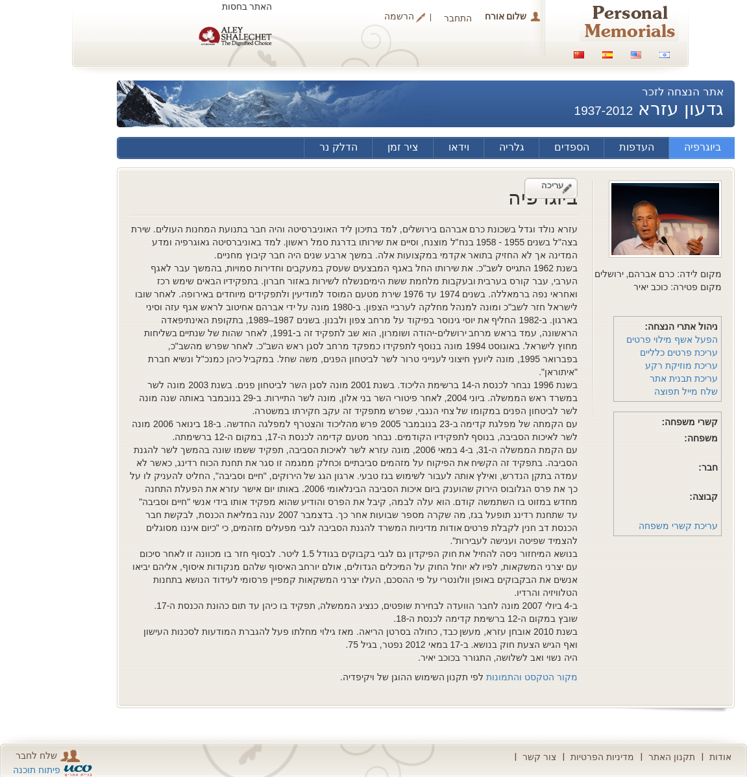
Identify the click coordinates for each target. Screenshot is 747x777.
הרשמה (399, 16)
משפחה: (701, 438)
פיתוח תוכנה (36, 770)
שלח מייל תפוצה (686, 391)
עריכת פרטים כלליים (679, 352)
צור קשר (539, 757)
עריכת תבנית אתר (684, 378)
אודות (720, 757)
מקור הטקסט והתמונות (532, 677)
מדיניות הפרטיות (602, 757)
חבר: (708, 467)
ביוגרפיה (702, 147)
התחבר (458, 18)
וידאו (458, 147)
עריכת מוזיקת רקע (681, 365)
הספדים (571, 147)
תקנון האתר (671, 757)
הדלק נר (338, 147)
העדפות (636, 147)
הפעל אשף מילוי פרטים (672, 339)
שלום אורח (506, 16)
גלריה (511, 147)
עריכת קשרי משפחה (678, 526)
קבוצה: (703, 496)
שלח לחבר (48, 756)
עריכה (552, 185)
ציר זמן (403, 147)
